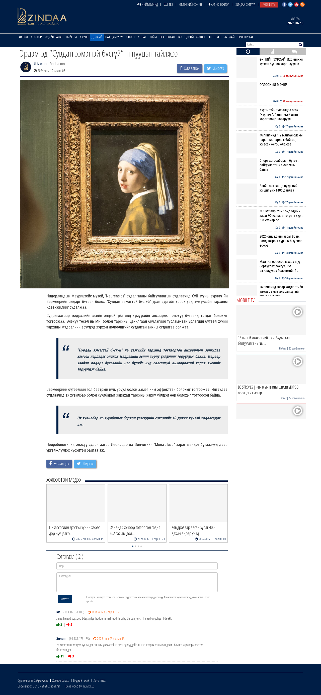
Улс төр (36, 37)
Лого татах (100, 680)
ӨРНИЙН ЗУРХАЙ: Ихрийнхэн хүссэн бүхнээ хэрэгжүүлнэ (269, 61)
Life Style (214, 37)
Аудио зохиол (218, 4)
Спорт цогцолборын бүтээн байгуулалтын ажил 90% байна (269, 165)
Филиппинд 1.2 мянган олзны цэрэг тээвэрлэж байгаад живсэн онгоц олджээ (269, 140)
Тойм (153, 37)
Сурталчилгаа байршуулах (33, 680)
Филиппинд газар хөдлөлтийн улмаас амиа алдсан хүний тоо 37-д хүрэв (269, 291)
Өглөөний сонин (190, 4)
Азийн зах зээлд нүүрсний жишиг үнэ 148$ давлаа (269, 188)
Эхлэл (23, 37)
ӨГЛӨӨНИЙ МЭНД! (269, 84)
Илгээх (65, 599)
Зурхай (229, 37)
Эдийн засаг (54, 37)
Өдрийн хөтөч (195, 37)
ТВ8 (168, 4)
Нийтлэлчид (147, 4)
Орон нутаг (245, 37)
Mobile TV (269, 4)
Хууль (84, 37)
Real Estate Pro (171, 37)
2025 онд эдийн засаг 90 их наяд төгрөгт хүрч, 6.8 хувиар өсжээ (269, 241)
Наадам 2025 (114, 37)
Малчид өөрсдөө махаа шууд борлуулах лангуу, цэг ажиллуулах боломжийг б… (269, 266)
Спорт (130, 37)
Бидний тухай (81, 680)
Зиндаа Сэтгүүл (245, 4)
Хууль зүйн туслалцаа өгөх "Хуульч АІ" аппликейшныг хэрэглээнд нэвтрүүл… (269, 114)
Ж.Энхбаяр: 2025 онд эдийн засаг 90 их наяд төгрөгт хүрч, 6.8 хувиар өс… (269, 216)
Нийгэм (71, 37)
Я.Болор (40, 64)
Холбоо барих (60, 680)
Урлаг (142, 37)
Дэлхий (97, 37)
